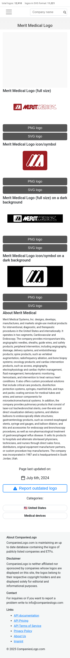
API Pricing (21, 620)
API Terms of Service (27, 626)
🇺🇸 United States (35, 508)
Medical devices (35, 515)
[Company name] (48, 12)
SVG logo (35, 136)
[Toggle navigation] (9, 12)
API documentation (26, 615)
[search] (63, 12)
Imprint (18, 641)
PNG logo (35, 128)
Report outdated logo (35, 488)
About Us (20, 636)
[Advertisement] (35, 58)
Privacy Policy (23, 631)
